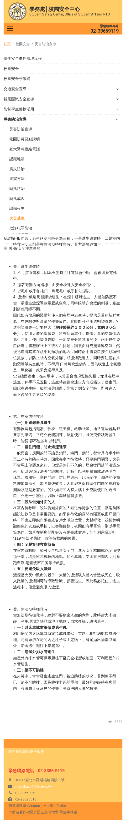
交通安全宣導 (61, 89)
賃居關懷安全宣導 (61, 99)
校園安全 (11, 69)
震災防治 (17, 169)
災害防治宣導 (61, 119)
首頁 (7, 44)
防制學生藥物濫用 (61, 109)
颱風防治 (17, 189)
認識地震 (17, 159)
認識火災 (17, 208)
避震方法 (17, 179)
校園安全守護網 (17, 79)
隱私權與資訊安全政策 (26, 752)
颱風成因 (17, 199)
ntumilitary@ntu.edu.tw (33, 786)
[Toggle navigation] (10, 28)
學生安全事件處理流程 (23, 58)
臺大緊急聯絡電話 (24, 149)
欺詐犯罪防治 (20, 228)
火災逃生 (17, 218)
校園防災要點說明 (24, 139)
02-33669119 (104, 31)
